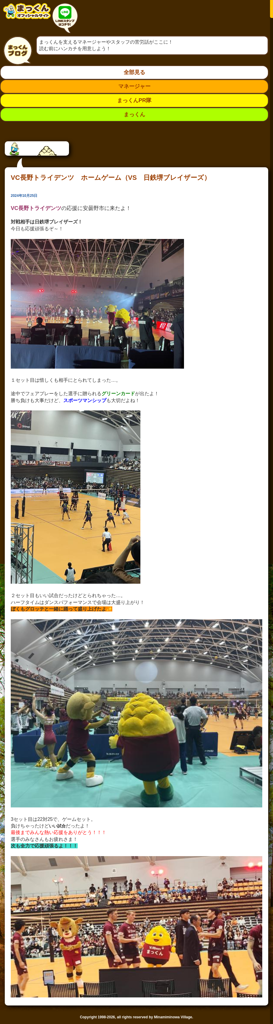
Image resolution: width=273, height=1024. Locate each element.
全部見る (134, 72)
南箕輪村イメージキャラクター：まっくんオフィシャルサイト (27, 15)
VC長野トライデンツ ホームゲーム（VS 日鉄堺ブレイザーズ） (111, 177)
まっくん (134, 114)
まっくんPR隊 (134, 100)
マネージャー (134, 86)
